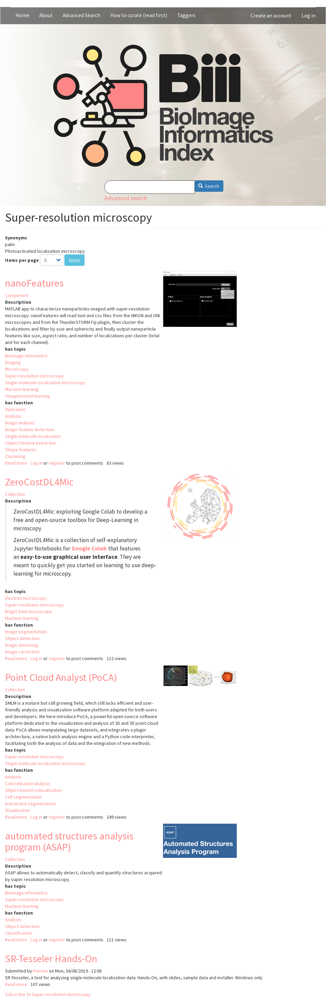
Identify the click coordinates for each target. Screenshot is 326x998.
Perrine (40, 971)
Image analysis (20, 423)
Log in (309, 15)
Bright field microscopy (28, 611)
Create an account (271, 15)
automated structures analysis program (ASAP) (69, 841)
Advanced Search (81, 15)
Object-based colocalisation (33, 790)
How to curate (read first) (138, 15)
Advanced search (125, 198)
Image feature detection (29, 429)
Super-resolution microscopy (34, 376)
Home (22, 15)
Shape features (20, 450)
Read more (16, 463)
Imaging (13, 362)
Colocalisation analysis (27, 783)
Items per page (22, 260)
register (57, 463)
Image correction (22, 652)
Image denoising (21, 645)
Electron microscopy (26, 598)
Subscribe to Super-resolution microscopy (48, 994)
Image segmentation (26, 632)
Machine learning (22, 389)
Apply (74, 260)
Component (17, 295)
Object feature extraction (30, 443)
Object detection (22, 638)
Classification (18, 933)
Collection (15, 494)
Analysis (13, 416)
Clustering (15, 456)
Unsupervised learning (27, 396)
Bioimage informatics (26, 356)
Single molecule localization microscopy (45, 382)
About (46, 15)
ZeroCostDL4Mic (39, 481)
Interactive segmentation (30, 804)
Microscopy (17, 369)
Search (208, 186)
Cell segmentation (23, 797)
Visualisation (17, 810)
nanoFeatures (34, 283)
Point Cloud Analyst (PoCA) (61, 677)
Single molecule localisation (33, 436)
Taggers (186, 15)
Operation (15, 409)
